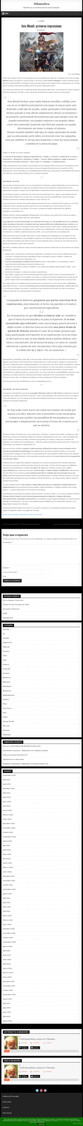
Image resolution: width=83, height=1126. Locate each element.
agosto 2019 (7, 999)
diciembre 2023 (9, 788)
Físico (5, 655)
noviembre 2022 (9, 828)
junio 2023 (7, 797)
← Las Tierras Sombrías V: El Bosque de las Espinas (20, 524)
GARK (5, 613)
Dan (4, 746)
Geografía (6, 669)
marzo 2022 (7, 863)
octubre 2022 (8, 832)
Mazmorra (7, 677)
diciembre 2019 (8, 981)
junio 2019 (7, 1008)
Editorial (6, 647)
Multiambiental (8, 695)
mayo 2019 (7, 1012)
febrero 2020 (8, 973)
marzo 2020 (7, 968)
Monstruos (7, 691)
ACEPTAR (41, 1124)
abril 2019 (6, 1016)
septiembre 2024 (9, 775)
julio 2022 (6, 845)
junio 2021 (7, 902)
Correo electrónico (10, 572)
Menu (6, 13)
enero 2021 (7, 924)
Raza (4, 713)
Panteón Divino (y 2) (40, 764)
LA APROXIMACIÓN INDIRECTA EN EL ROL (24, 746)
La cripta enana (18, 759)
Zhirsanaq (6, 735)
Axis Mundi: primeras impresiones (41, 26)
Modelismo (7, 686)
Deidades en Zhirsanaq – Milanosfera (17, 764)
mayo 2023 (7, 801)
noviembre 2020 (9, 933)
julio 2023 (6, 793)
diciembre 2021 (8, 876)
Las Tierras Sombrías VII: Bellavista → (67, 524)
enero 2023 (7, 819)
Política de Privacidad (11, 1096)
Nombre (6, 568)
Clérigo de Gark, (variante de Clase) (16, 604)
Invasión (6, 673)
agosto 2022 (7, 841)
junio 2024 (7, 784)
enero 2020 (7, 977)
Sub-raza (6, 726)
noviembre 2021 (9, 880)
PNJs (5, 704)
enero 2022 (7, 872)
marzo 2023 (7, 810)
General (6, 664)
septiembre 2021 (9, 889)
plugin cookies (77, 1123)
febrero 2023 (8, 815)
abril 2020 (7, 964)
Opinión (41, 21)
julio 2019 (6, 1003)
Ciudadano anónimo (41, 750)
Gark (4, 660)
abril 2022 (7, 859)
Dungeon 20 (7, 642)
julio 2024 (6, 780)
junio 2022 (7, 850)
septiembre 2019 (9, 994)
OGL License (7, 1113)
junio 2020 (7, 955)
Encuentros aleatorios (11, 609)
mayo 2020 (7, 959)
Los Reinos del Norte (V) (18, 755)
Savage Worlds (8, 721)
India (5, 755)
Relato (5, 717)
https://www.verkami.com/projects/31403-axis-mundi (22, 514)
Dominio (6, 638)
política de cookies (64, 1120)
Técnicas (6, 730)
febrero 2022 (8, 867)
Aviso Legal (7, 1102)
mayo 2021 (7, 907)
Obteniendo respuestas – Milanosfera (17, 750)
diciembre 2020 (9, 929)
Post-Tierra (7, 708)
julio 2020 (6, 951)
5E (4, 634)
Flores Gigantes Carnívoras (13, 600)
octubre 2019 (8, 990)
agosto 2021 (7, 894)
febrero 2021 (8, 920)
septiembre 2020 (9, 942)
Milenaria (6, 682)
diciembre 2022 (9, 823)
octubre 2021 (8, 885)
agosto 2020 (7, 946)
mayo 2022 (7, 854)
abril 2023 (7, 806)
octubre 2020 (8, 937)
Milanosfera (41, 4)
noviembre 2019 (9, 986)
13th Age (6, 629)
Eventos (6, 651)
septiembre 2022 (9, 837)
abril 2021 (6, 911)
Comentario (8, 542)
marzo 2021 (7, 916)
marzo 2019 (7, 1021)
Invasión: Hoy (8, 618)
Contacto (6, 1107)
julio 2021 (6, 898)
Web (4, 576)
